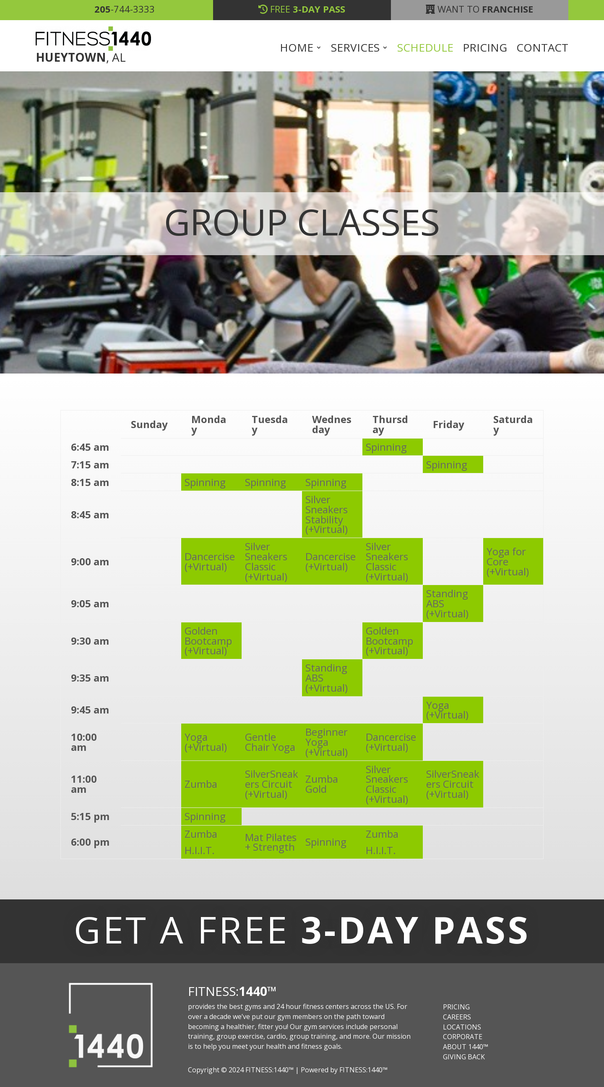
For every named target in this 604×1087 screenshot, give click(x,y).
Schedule (425, 49)
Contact (542, 49)
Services (355, 49)
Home (296, 49)
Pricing (485, 49)
